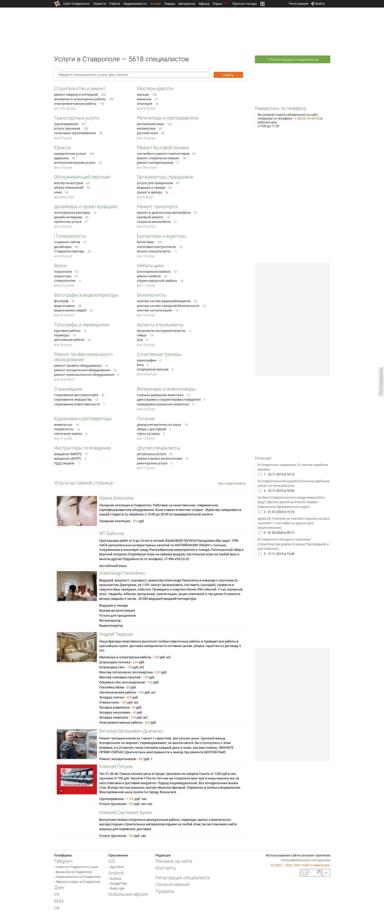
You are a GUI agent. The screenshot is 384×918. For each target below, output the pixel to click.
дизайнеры (63, 247)
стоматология (64, 281)
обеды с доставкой (151, 429)
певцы (142, 335)
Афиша (204, 4)
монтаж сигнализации (154, 310)
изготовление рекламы (72, 212)
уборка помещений (69, 187)
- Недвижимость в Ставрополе (77, 877)
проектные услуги (68, 222)
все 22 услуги (64, 379)
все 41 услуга (64, 315)
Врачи (60, 265)
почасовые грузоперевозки (75, 133)
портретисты (64, 429)
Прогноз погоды (244, 4)
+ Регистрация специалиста (292, 59)
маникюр (144, 99)
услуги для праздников (155, 183)
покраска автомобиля (154, 222)
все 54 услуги (147, 167)
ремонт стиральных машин (158, 158)
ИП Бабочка (111, 533)
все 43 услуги (64, 197)
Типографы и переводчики (81, 324)
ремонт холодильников (155, 163)
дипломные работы (69, 340)
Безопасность (151, 295)
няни (58, 192)
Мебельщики (150, 265)
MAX (59, 901)
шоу (140, 340)
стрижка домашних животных (160, 395)
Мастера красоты (155, 88)
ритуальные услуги (151, 454)
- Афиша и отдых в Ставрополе (77, 882)
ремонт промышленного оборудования (84, 374)
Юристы (62, 147)
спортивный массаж (153, 369)
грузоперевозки (66, 124)
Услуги (155, 4)
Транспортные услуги (76, 118)
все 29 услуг (63, 345)
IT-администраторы (69, 251)
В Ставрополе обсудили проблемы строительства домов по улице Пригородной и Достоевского (293, 543)
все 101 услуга (65, 108)
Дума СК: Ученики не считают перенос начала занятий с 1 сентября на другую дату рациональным (293, 523)
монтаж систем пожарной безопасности (168, 306)
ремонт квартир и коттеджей (76, 94)
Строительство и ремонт (79, 88)
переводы (61, 335)
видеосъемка (64, 306)
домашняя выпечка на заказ (159, 424)
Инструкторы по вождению (82, 448)
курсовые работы (67, 331)
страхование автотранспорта (76, 395)
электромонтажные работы (75, 103)
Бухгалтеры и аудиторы (162, 236)
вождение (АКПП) (67, 458)
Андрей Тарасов (116, 634)
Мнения (263, 458)
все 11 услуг (146, 285)
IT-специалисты (70, 236)
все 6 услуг (145, 197)
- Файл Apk (116, 888)
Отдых (221, 4)
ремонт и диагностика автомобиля (164, 212)
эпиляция (144, 103)
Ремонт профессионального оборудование (83, 357)
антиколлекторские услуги (74, 163)
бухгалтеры (145, 242)
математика (146, 128)
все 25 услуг (146, 409)
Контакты (165, 868)
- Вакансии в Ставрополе (73, 872)
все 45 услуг (146, 226)
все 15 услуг (63, 167)
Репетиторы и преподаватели (167, 118)
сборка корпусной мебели (157, 281)
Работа (114, 4)
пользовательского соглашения (305, 860)
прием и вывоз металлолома (159, 458)
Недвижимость (135, 4)
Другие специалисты (158, 448)
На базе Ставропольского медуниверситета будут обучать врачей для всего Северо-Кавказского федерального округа (291, 502)
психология (63, 272)
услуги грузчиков (67, 128)
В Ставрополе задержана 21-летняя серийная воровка (293, 467)
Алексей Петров (115, 766)
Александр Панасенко (122, 573)
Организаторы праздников (165, 177)
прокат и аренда (149, 192)
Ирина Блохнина (116, 498)
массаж (143, 94)
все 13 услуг (146, 438)
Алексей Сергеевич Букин (125, 812)
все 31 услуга (64, 285)
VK (57, 894)
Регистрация (298, 3)
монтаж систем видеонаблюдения (164, 301)
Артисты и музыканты (160, 324)
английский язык (150, 124)
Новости (99, 4)
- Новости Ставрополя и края (76, 867)
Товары (169, 4)
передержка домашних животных (163, 404)
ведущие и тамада (151, 187)
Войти (318, 3)
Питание (146, 418)
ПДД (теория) (64, 463)
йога (140, 365)
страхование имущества (72, 399)
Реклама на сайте (173, 861)
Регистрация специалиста (182, 877)
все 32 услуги (147, 374)
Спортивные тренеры (159, 354)
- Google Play (117, 883)
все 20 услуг (63, 256)
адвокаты (61, 158)
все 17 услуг (146, 468)
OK (57, 907)
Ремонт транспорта (157, 206)
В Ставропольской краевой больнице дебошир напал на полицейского (294, 483)
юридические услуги (70, 153)
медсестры (62, 276)
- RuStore (114, 879)
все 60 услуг (146, 108)
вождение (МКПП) (68, 454)
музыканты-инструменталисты (161, 331)
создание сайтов (67, 242)
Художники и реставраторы (83, 418)
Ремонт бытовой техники (163, 147)
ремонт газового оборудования (77, 365)
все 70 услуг (146, 138)
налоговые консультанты (156, 247)
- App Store (116, 867)
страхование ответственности (77, 404)
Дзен (59, 887)
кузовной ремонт (150, 217)
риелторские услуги (152, 463)
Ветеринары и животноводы (166, 389)
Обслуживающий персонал (82, 177)
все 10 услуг (146, 345)
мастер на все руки (68, 183)
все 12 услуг (146, 256)
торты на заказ (148, 434)
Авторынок (187, 4)
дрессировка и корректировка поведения (169, 399)
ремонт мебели (149, 276)
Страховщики (68, 389)
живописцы (63, 424)
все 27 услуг (63, 138)
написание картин (68, 434)
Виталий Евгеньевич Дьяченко (131, 731)
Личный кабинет (172, 884)
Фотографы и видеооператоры (86, 295)
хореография (146, 360)
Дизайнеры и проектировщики (86, 206)
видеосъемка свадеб (70, 310)
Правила (164, 891)
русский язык (147, 133)
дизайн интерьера (68, 217)
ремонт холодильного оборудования (82, 370)
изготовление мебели (154, 272)
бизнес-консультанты (154, 251)
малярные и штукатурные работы (80, 99)
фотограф (61, 301)
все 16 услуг (63, 226)
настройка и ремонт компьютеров (163, 153)
